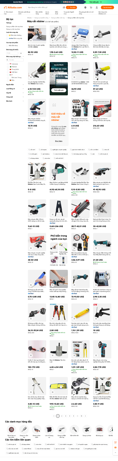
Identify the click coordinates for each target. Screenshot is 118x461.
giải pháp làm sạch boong (99, 444)
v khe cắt (105, 149)
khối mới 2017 (58, 158)
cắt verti (31, 149)
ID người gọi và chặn (89, 449)
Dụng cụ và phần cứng (41, 18)
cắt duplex (43, 149)
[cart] (91, 8)
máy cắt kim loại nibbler (42, 449)
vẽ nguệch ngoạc (82, 444)
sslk (92, 154)
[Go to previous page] (54, 416)
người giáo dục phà (12, 453)
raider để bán (26, 449)
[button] (31, 40)
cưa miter (46, 158)
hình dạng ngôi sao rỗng (79, 154)
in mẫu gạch (32, 154)
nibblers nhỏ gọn (74, 449)
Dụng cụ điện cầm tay (58, 18)
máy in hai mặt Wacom (60, 154)
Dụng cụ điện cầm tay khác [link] (76, 18)
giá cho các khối (59, 449)
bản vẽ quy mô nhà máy (30, 453)
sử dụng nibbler (33, 158)
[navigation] (15, 217)
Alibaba (29, 18)
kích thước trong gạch (65, 444)
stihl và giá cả (103, 154)
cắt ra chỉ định (93, 149)
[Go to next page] (85, 416)
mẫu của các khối (12, 449)
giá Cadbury (45, 154)
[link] (115, 442)
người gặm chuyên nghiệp (58, 149)
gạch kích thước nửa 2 (77, 149)
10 (81, 416)
